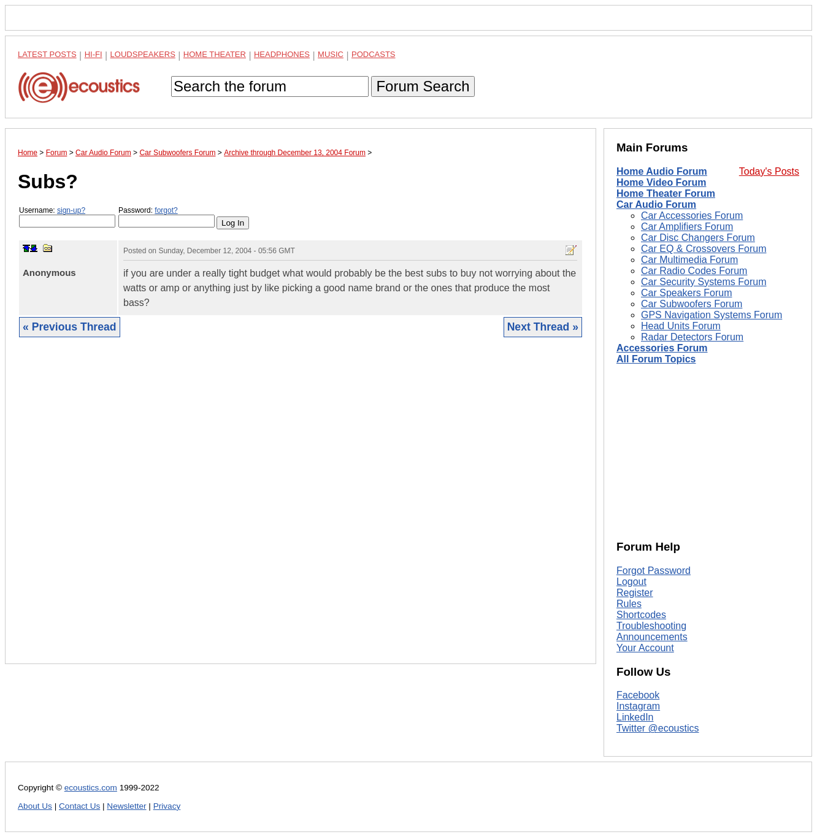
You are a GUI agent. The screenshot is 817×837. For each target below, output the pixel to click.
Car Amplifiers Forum (687, 226)
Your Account (645, 648)
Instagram (638, 706)
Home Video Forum (661, 182)
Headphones (282, 54)
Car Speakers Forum (686, 293)
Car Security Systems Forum (703, 282)
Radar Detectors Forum (692, 337)
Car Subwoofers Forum (691, 304)
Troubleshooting (651, 626)
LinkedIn (635, 717)
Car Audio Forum (656, 204)
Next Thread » (542, 327)
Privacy (167, 806)
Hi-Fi (93, 54)
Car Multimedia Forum (689, 259)
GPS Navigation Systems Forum (711, 315)
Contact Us (79, 806)
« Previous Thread (70, 327)
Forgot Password (653, 570)
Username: (67, 216)
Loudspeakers (142, 54)
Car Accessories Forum (692, 215)
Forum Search (422, 86)
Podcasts (373, 54)
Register (634, 592)
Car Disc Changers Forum (698, 237)
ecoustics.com (90, 787)
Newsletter (126, 806)
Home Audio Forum (661, 171)
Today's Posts (769, 171)
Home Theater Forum (665, 193)
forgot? (166, 210)
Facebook (637, 695)
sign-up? (71, 210)
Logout (631, 581)
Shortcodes (641, 615)
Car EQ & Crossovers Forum (703, 248)
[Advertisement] (300, 510)
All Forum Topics (656, 359)
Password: (166, 216)
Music (330, 54)
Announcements (652, 637)
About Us (35, 806)
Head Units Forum (681, 326)
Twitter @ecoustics (657, 728)
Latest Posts (47, 54)
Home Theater (214, 54)
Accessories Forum (662, 348)
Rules (629, 603)
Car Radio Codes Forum (694, 271)
